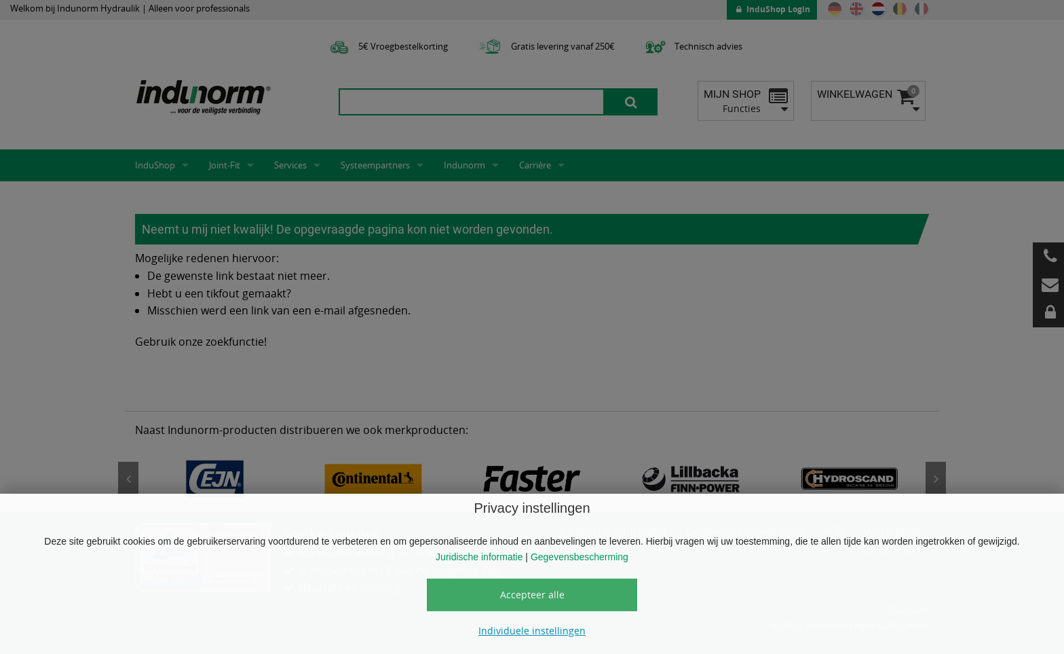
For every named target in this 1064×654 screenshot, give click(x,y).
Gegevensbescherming (579, 556)
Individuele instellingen (532, 630)
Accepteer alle (532, 594)
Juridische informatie (479, 556)
